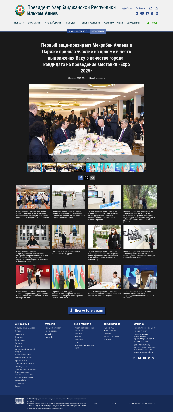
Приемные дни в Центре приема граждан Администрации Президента (144, 336)
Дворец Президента (111, 336)
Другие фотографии (89, 310)
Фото (129, 8)
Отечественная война (23, 354)
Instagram (137, 13)
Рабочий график (51, 331)
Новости (78, 336)
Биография (49, 334)
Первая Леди (49, 337)
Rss (157, 13)
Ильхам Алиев (42, 13)
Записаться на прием (141, 342)
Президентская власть (53, 328)
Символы (18, 343)
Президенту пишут (140, 331)
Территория (19, 334)
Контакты (107, 339)
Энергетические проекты (24, 364)
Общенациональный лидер (25, 328)
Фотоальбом (19, 383)
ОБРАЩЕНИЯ (133, 22)
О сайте (113, 403)
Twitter (152, 13)
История (18, 331)
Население (19, 337)
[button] (144, 123)
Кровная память (21, 361)
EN (157, 8)
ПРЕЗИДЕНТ (71, 22)
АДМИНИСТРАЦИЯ (113, 22)
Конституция (20, 340)
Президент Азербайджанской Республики (71, 7)
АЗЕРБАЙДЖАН (53, 22)
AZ (150, 8)
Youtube (142, 13)
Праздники (19, 346)
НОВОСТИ (19, 22)
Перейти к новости (97, 78)
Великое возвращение (23, 357)
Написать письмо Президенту (144, 328)
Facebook (147, 13)
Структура (107, 333)
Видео (141, 8)
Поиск (154, 22)
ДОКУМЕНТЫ (34, 22)
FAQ (95, 403)
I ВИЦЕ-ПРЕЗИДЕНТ (90, 22)
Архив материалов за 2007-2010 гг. (143, 403)
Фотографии (98, 31)
